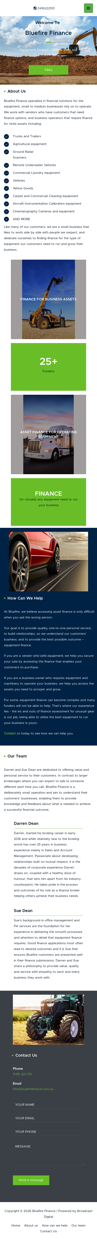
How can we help (55, 1225)
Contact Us (48, 1231)
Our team (78, 1225)
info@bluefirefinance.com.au (33, 1089)
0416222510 (44, 8)
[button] (48, 70)
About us (31, 1225)
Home (15, 1225)
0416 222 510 (22, 1074)
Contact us (12, 733)
